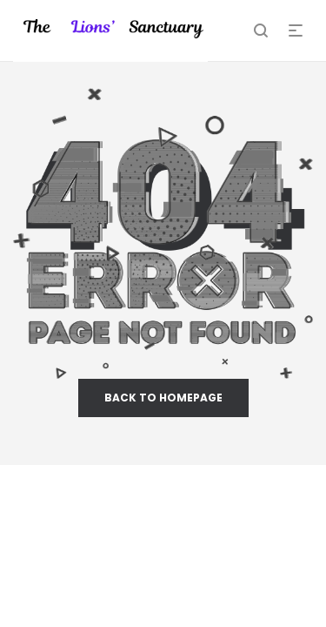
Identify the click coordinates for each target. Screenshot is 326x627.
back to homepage (163, 397)
